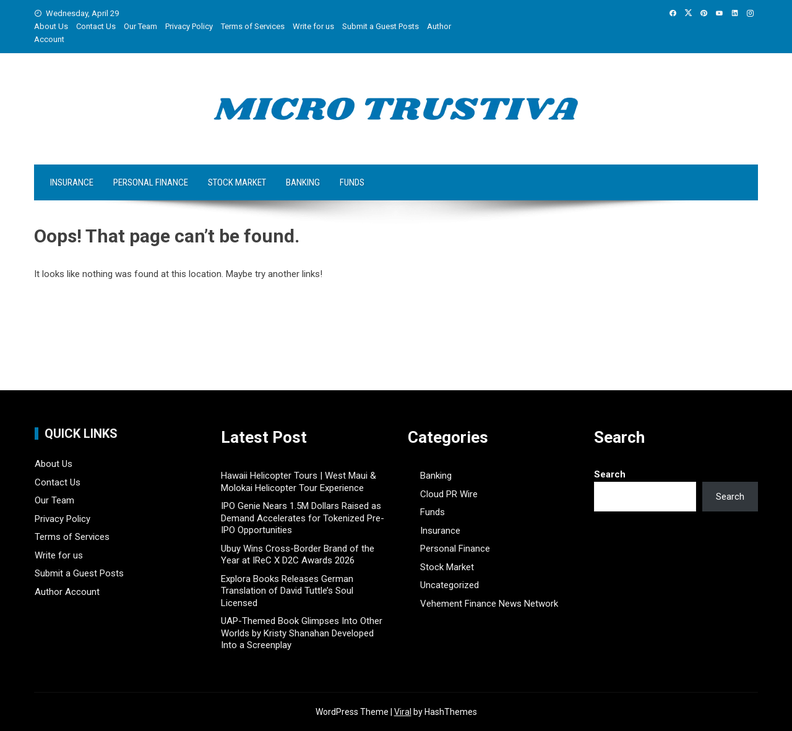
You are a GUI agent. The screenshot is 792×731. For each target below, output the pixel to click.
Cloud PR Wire (449, 494)
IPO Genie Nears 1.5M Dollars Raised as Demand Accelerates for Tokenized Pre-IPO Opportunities (302, 518)
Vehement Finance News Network (489, 603)
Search (610, 474)
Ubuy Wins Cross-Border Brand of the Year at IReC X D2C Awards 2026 (297, 554)
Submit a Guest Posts (380, 26)
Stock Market (237, 182)
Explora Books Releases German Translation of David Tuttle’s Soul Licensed (287, 591)
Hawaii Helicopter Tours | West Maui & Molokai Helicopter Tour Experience (298, 482)
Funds (352, 182)
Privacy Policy (189, 26)
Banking (303, 182)
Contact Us (96, 26)
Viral (402, 712)
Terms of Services (253, 26)
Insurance (71, 182)
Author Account (67, 591)
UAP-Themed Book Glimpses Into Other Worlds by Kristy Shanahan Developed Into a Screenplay (301, 633)
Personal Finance (150, 182)
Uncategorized (449, 585)
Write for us (313, 26)
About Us (51, 26)
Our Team (140, 26)
